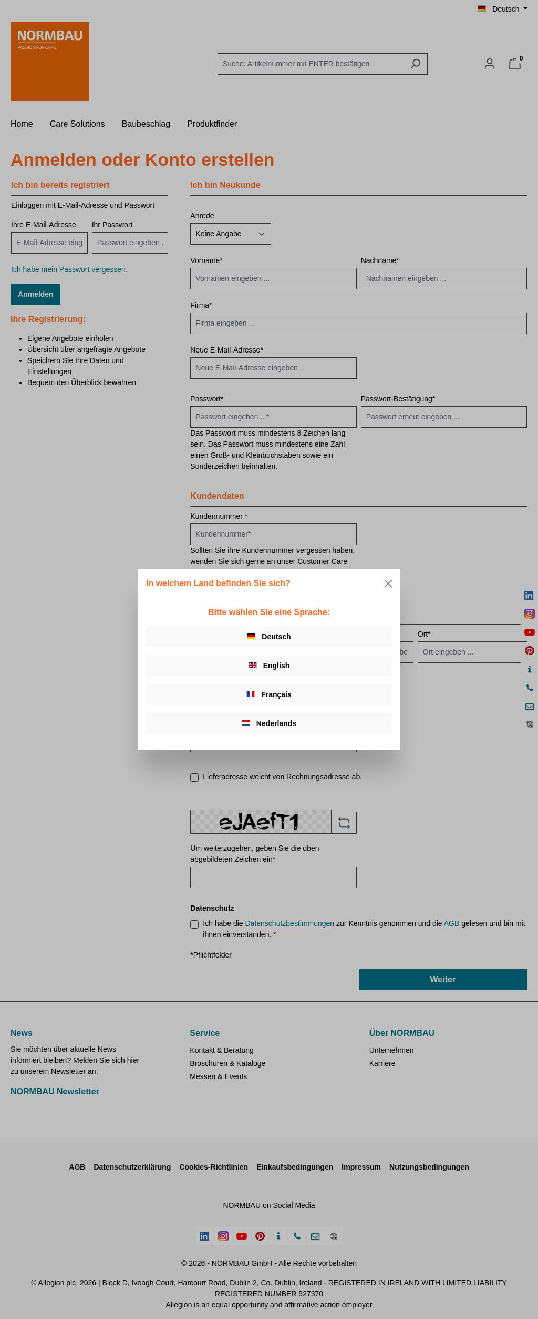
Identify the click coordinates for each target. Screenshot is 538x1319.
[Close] (388, 583)
